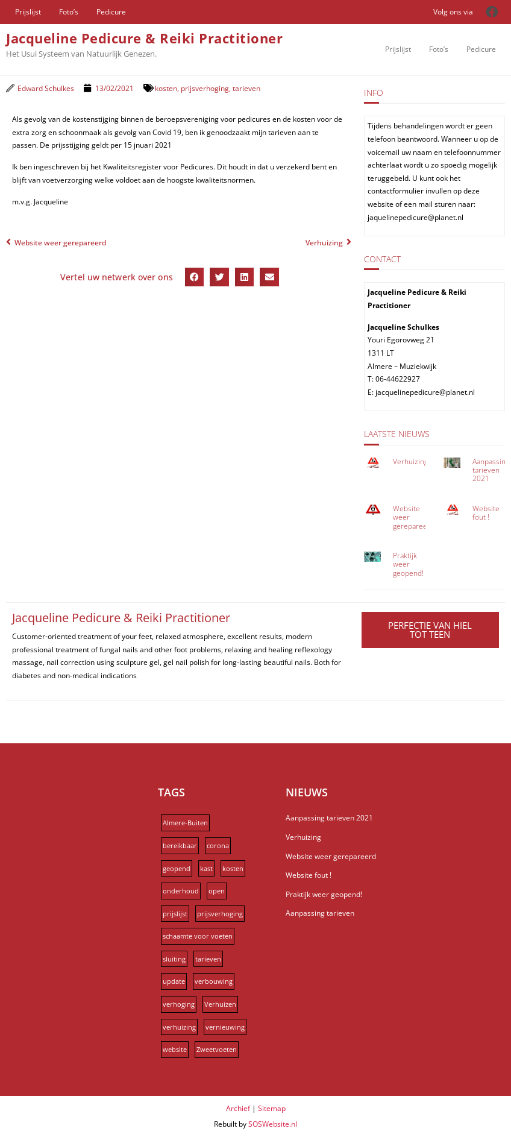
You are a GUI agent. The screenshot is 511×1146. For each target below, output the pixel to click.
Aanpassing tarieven (320, 913)
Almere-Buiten (185, 822)
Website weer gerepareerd (331, 856)
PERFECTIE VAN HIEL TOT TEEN (430, 629)
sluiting (174, 958)
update (174, 981)
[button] (194, 277)
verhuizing (179, 1026)
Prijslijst (28, 12)
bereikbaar (180, 845)
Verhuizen (220, 1004)
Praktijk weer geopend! (408, 564)
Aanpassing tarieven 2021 (490, 470)
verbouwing (214, 981)
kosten (166, 88)
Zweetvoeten (216, 1049)
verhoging (179, 1004)
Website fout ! (486, 512)
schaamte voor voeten (198, 935)
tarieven (246, 88)
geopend (176, 868)
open (216, 890)
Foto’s (68, 12)
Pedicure (111, 12)
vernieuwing (225, 1026)
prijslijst (175, 913)
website (175, 1049)
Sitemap (272, 1108)
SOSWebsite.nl (272, 1124)
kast (206, 868)
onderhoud (181, 890)
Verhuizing (410, 461)
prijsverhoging (205, 88)
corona (218, 845)
